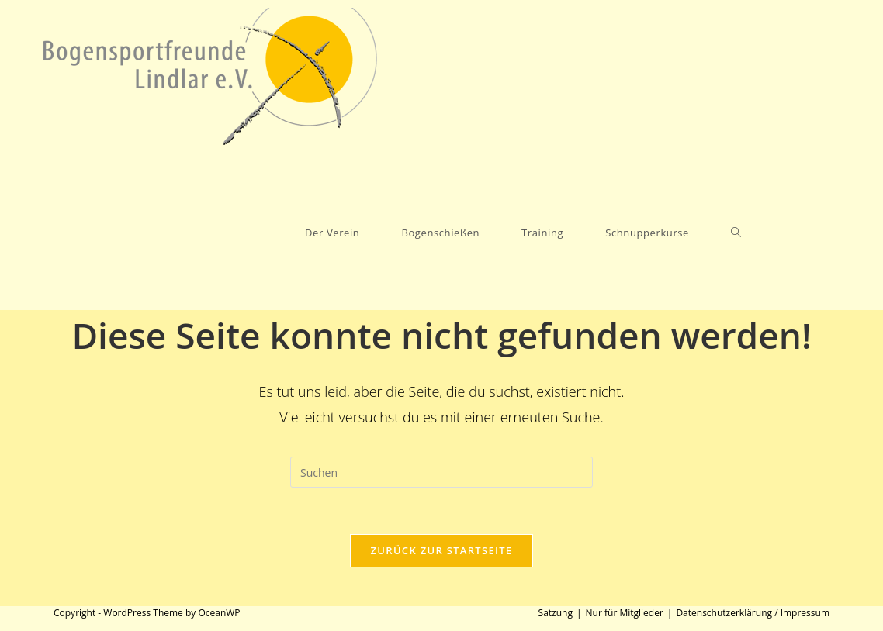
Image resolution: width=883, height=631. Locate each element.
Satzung (555, 612)
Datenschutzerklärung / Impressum (752, 612)
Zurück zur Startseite (442, 550)
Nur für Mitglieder (624, 612)
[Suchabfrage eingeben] (441, 472)
